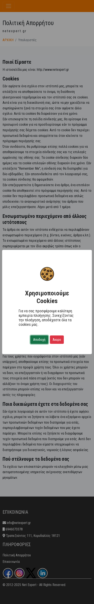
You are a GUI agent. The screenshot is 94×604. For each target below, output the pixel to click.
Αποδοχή (39, 340)
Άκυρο (57, 340)
